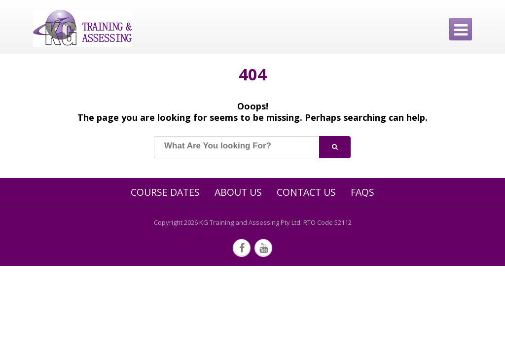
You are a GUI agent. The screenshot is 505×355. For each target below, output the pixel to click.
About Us (238, 192)
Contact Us (306, 192)
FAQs (362, 192)
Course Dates (165, 192)
